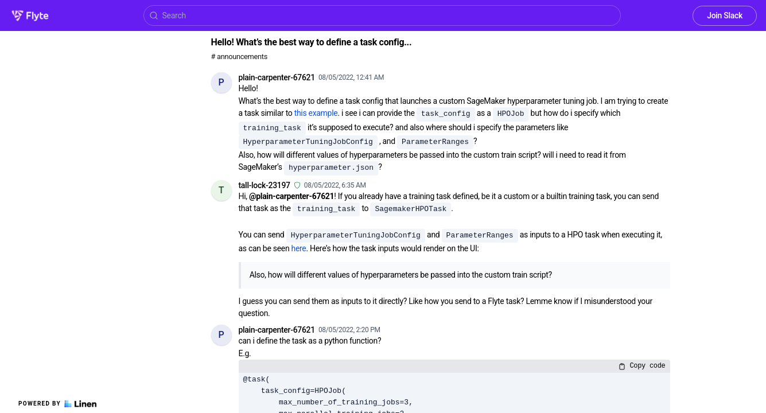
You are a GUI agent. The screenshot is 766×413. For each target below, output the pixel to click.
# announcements (239, 56)
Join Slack (724, 15)
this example (316, 113)
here (298, 248)
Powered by (57, 403)
